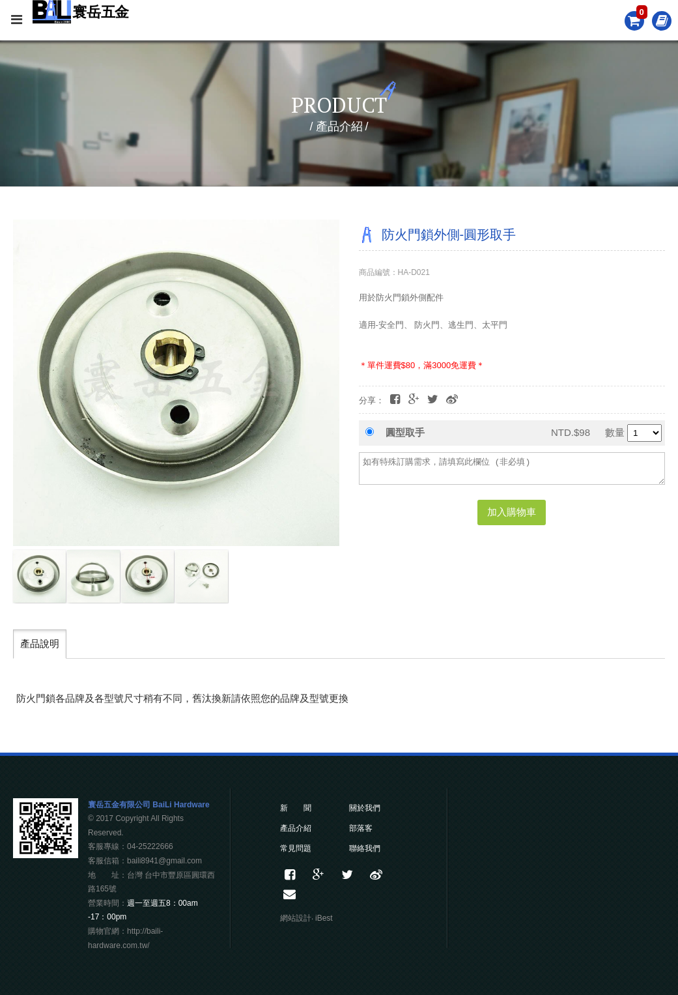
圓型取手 (405, 432)
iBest (324, 918)
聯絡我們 (364, 848)
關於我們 (364, 808)
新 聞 (295, 808)
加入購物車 (511, 511)
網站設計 (295, 918)
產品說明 (39, 643)
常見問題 (295, 848)
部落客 (361, 828)
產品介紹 (295, 828)
